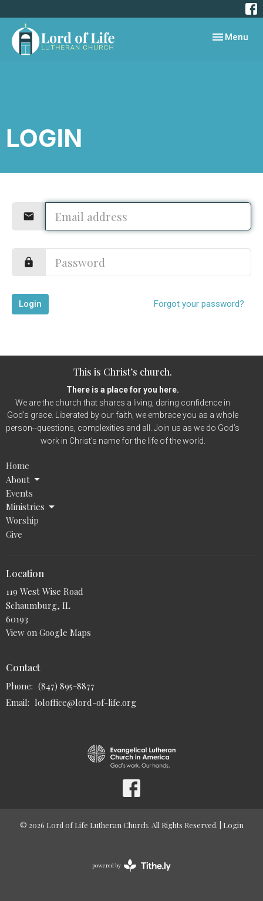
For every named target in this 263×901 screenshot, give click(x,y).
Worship (22, 520)
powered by (131, 865)
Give (14, 534)
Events (19, 493)
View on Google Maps (48, 632)
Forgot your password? (199, 304)
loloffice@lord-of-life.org (85, 702)
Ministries (31, 507)
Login (30, 304)
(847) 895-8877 (66, 686)
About (24, 480)
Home (17, 465)
